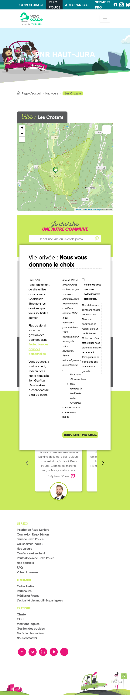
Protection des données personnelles (38, 349)
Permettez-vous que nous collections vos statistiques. (92, 291)
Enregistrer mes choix (80, 435)
